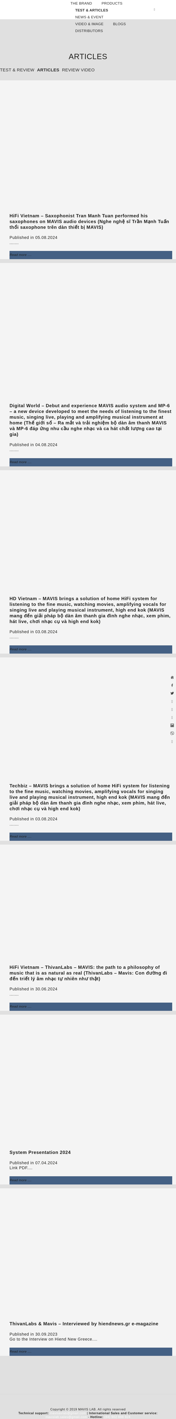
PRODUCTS (112, 3)
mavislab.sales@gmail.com (66, 1417)
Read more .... (21, 255)
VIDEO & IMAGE (89, 24)
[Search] (155, 9)
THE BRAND (81, 3)
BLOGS (119, 24)
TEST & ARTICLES (91, 10)
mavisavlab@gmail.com (68, 1413)
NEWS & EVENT (89, 17)
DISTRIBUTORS (89, 31)
